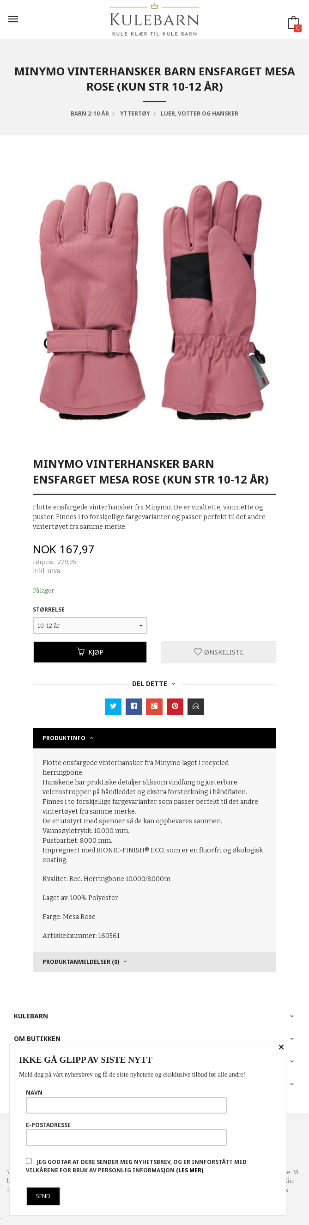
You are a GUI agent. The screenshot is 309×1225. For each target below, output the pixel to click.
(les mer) (189, 1170)
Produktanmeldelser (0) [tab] (80, 962)
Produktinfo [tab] (63, 738)
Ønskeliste (218, 652)
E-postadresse (126, 1133)
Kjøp (90, 652)
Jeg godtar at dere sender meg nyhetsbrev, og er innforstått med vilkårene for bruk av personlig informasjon (136, 1166)
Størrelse (49, 609)
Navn (126, 1101)
